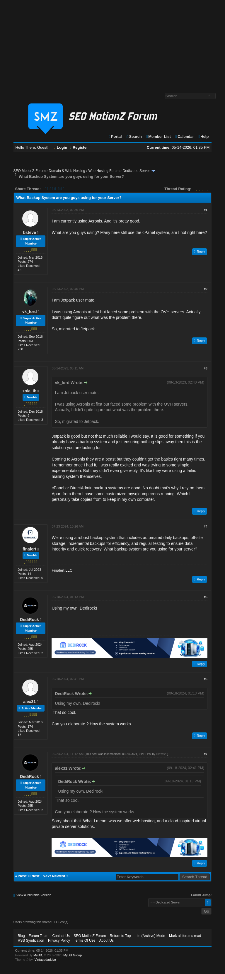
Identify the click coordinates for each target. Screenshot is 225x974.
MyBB (37, 955)
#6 (205, 679)
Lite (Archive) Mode (150, 936)
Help (203, 136)
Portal (115, 136)
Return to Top (120, 936)
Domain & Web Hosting (67, 171)
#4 (205, 526)
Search (134, 136)
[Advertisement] (112, 43)
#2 (205, 289)
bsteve (29, 232)
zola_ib (29, 391)
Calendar (184, 136)
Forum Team (38, 936)
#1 (205, 210)
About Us (106, 940)
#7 (205, 754)
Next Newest (54, 876)
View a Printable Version (33, 895)
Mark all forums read (185, 936)
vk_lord (29, 311)
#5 (205, 597)
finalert (29, 549)
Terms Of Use (84, 940)
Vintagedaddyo (45, 959)
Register (79, 147)
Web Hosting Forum (103, 171)
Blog (21, 936)
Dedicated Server (136, 171)
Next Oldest (28, 876)
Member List (158, 136)
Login (60, 147)
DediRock (29, 619)
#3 (205, 368)
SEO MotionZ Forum (29, 171)
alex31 (29, 701)
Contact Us (60, 936)
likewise (161, 754)
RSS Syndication (31, 940)
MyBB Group (72, 955)
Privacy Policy (59, 940)
